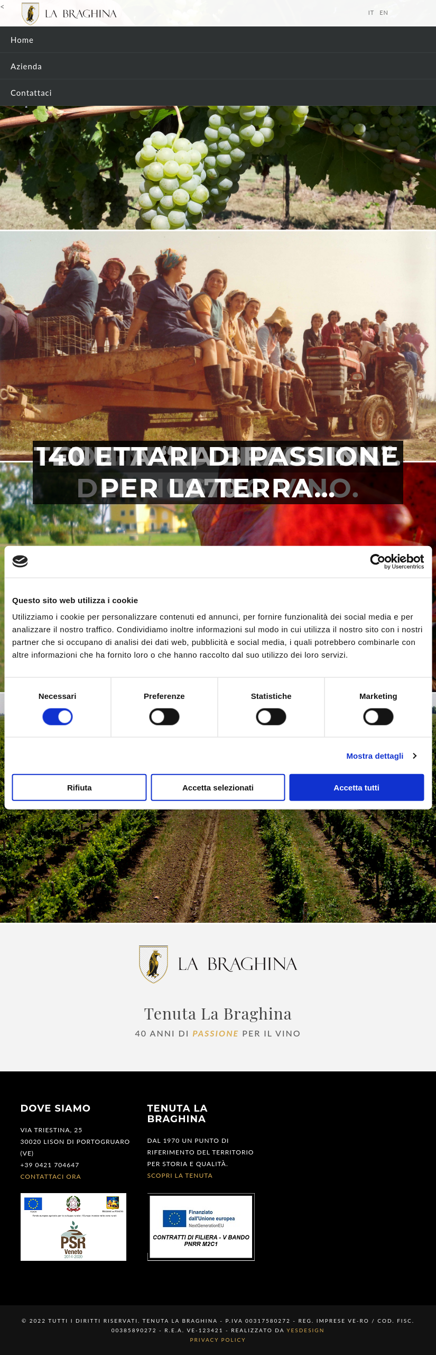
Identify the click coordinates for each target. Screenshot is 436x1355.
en (383, 12)
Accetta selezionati (218, 787)
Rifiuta (79, 787)
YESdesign (305, 1330)
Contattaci (31, 92)
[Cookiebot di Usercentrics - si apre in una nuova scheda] (377, 561)
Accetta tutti (356, 787)
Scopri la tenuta (180, 1175)
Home (22, 39)
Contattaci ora (51, 1176)
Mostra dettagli (374, 755)
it (371, 12)
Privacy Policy (218, 1339)
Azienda (26, 66)
